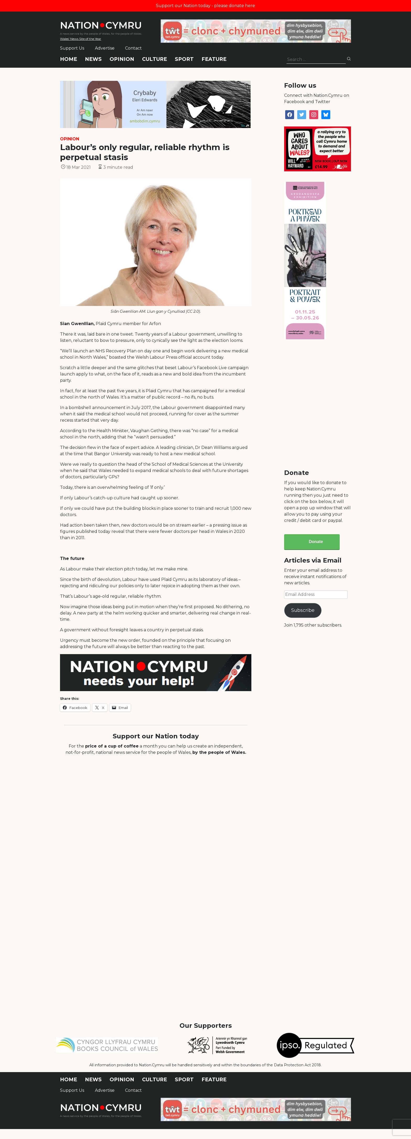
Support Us (72, 48)
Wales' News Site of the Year (80, 39)
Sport (184, 59)
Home (68, 59)
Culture (154, 59)
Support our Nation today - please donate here (205, 5)
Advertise (105, 48)
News (93, 59)
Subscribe (303, 610)
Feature (214, 59)
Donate (316, 541)
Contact (133, 48)
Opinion (122, 59)
